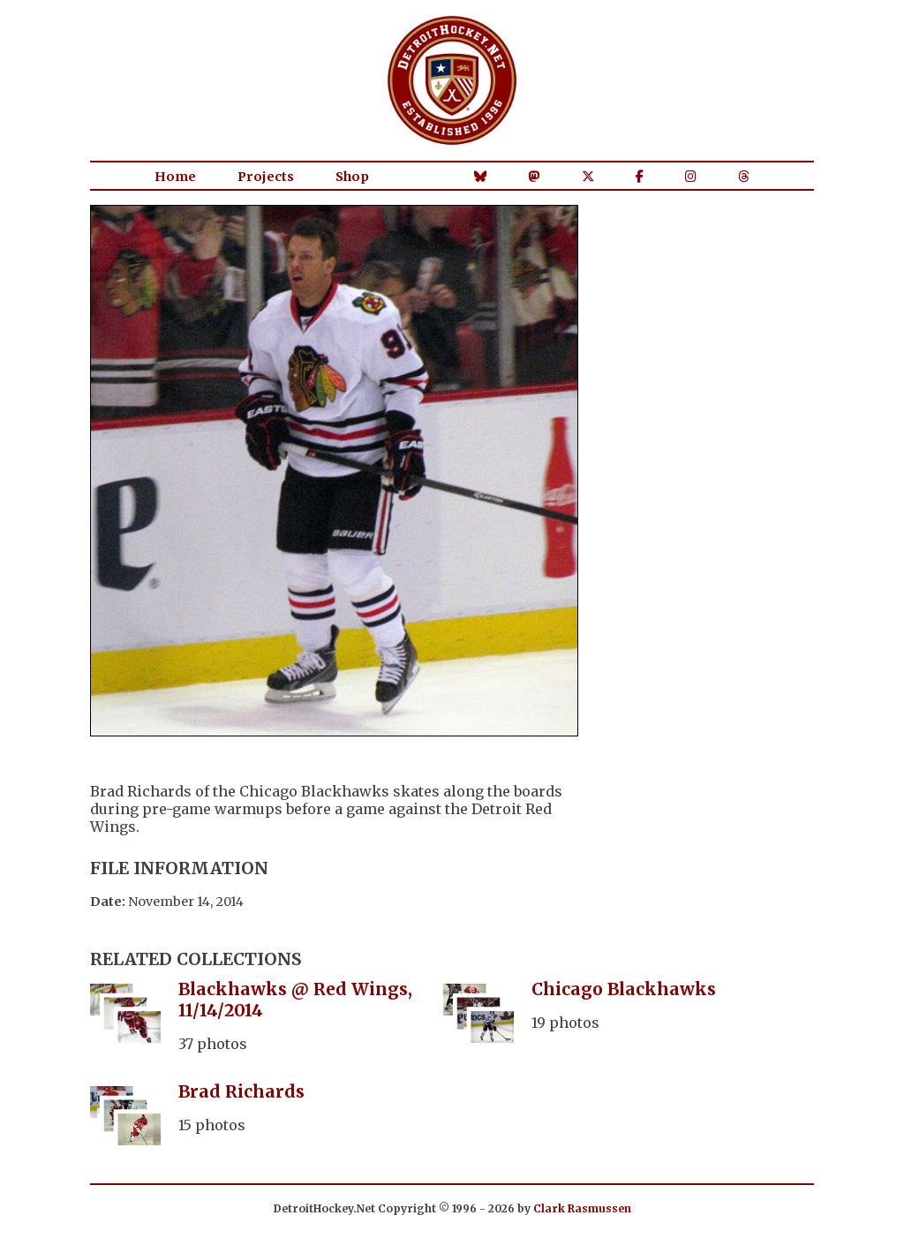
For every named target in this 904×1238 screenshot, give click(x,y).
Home (175, 177)
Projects (265, 177)
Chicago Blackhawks (623, 989)
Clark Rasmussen (582, 1208)
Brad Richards (241, 1091)
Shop (352, 177)
